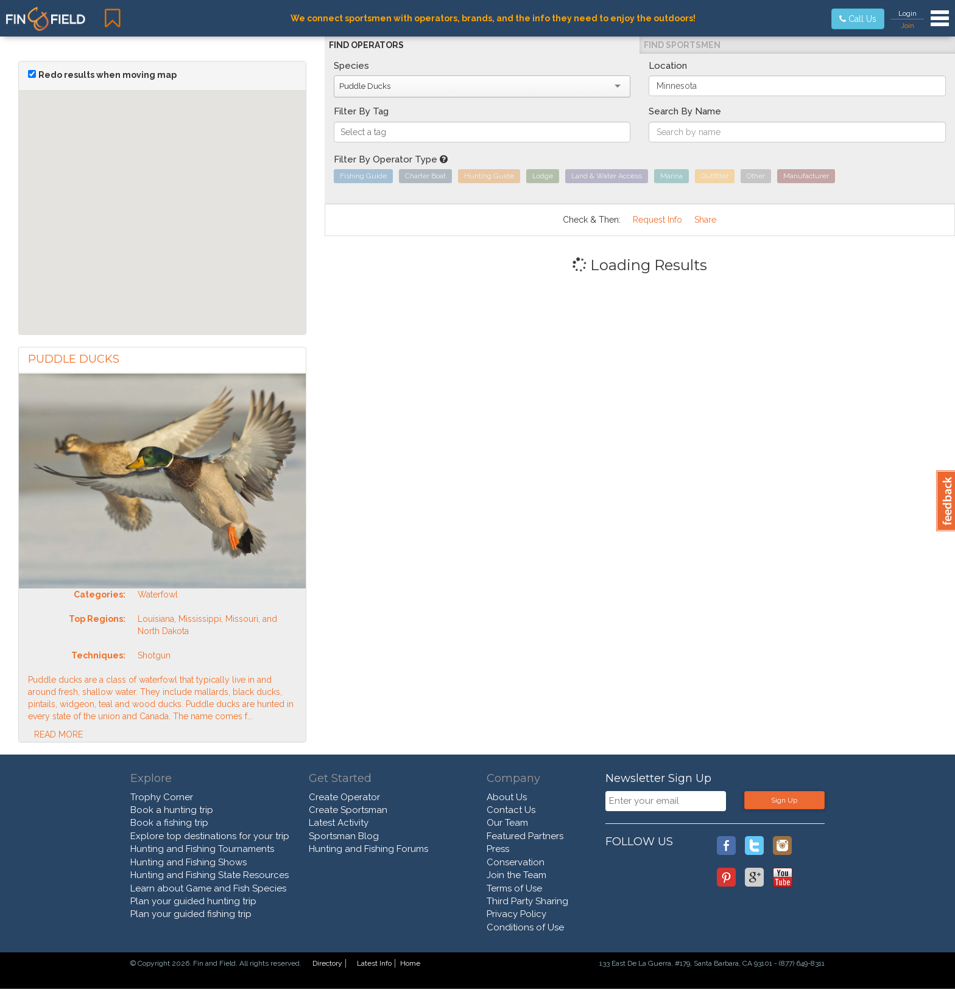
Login (907, 13)
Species (351, 65)
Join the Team (516, 875)
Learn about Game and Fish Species (208, 888)
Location (668, 65)
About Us (507, 797)
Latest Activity (338, 822)
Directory (327, 963)
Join (907, 25)
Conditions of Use (525, 927)
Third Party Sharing (527, 901)
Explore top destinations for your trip (209, 836)
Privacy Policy (516, 914)
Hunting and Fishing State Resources (209, 875)
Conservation (515, 862)
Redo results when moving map (107, 75)
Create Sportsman (348, 809)
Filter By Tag (361, 111)
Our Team (507, 822)
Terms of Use (514, 888)
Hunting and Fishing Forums (368, 848)
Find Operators (366, 45)
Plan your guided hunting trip (193, 901)
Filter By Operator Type (391, 159)
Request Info (657, 220)
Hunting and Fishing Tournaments (202, 848)
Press (498, 848)
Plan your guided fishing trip (191, 914)
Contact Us (511, 809)
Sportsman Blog (344, 836)
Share (705, 220)
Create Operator (344, 797)
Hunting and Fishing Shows (188, 862)
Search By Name (685, 111)
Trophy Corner (161, 797)
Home (410, 963)
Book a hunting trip (171, 809)
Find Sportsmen (682, 45)
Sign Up (784, 800)
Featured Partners (525, 836)
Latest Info (374, 963)
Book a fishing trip (169, 822)
